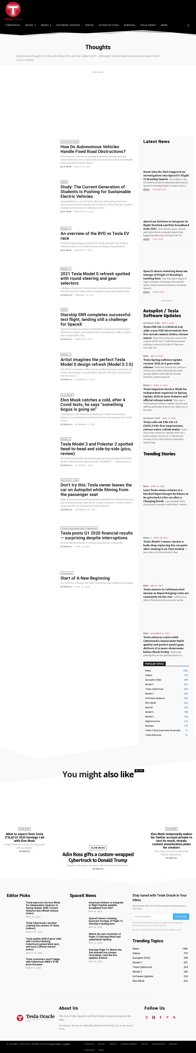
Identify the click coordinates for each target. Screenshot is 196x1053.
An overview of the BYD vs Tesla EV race (94, 236)
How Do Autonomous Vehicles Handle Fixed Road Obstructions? (93, 149)
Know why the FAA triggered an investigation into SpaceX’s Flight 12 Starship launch (166, 175)
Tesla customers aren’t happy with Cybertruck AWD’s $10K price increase (43, 962)
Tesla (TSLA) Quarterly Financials (79, 528)
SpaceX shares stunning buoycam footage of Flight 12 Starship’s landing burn (165, 275)
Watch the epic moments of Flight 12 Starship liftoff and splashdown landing (105, 937)
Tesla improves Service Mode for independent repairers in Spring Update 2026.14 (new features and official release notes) (43, 908)
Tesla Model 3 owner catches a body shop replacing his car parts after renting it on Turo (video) (165, 545)
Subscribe (181, 916)
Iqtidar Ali (66, 295)
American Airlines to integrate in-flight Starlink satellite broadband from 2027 (166, 225)
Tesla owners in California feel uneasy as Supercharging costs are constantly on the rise (166, 593)
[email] (152, 916)
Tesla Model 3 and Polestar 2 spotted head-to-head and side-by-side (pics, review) (96, 449)
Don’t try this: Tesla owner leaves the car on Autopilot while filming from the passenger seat (96, 489)
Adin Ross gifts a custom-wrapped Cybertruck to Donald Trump (98, 857)
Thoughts (67, 573)
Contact (66, 1043)
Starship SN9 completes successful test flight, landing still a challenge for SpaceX (95, 319)
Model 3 (66, 228)
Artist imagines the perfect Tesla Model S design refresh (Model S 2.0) (96, 362)
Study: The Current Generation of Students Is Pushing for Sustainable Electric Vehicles (95, 191)
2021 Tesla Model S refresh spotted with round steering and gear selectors (95, 278)
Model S (66, 269)
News (64, 182)
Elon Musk (67, 395)
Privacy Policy (55, 1043)
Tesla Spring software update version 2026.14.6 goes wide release (162, 363)
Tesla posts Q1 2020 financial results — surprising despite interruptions (96, 535)
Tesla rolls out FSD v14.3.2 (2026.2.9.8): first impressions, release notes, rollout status (163, 426)
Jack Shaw (66, 166)
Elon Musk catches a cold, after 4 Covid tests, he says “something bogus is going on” (92, 404)
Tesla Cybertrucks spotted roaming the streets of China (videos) (42, 926)
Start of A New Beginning (85, 578)
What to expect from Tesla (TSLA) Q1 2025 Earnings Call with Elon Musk (24, 837)
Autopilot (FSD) (70, 142)
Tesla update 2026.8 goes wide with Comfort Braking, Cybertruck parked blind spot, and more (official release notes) (43, 944)
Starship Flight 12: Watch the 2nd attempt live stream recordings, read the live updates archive (105, 953)
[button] (188, 25)
